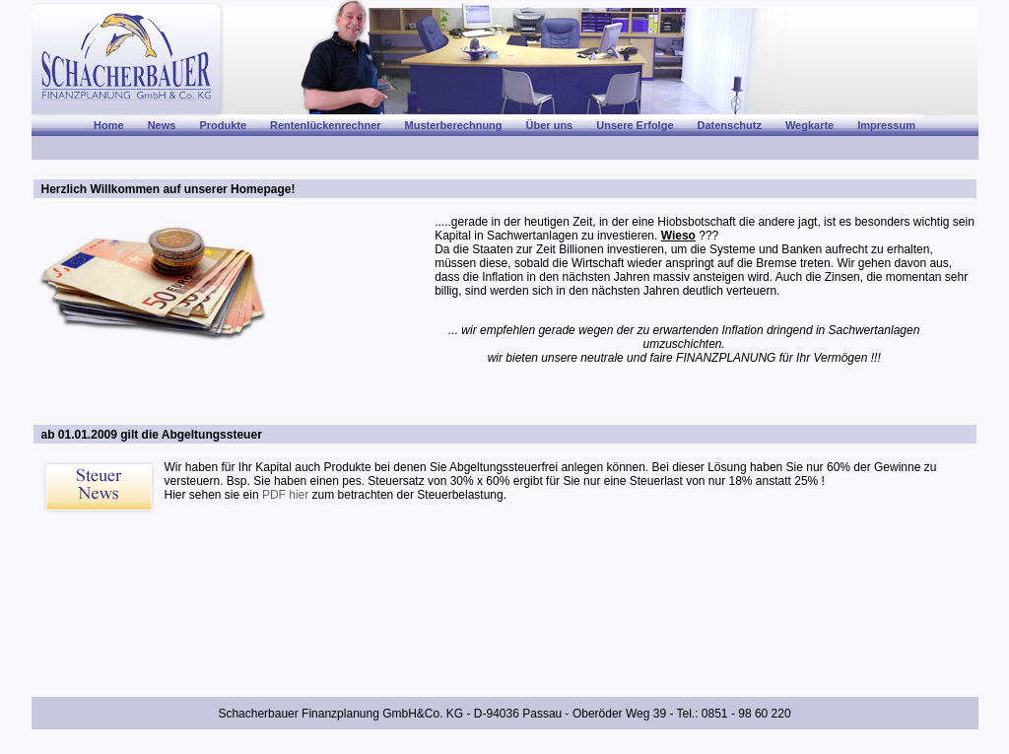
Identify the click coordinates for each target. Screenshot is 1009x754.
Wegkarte (809, 125)
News (162, 125)
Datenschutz (730, 125)
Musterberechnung (454, 125)
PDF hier (285, 495)
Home (109, 125)
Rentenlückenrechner (325, 125)
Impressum (886, 125)
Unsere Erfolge (634, 125)
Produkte (222, 125)
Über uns (549, 125)
